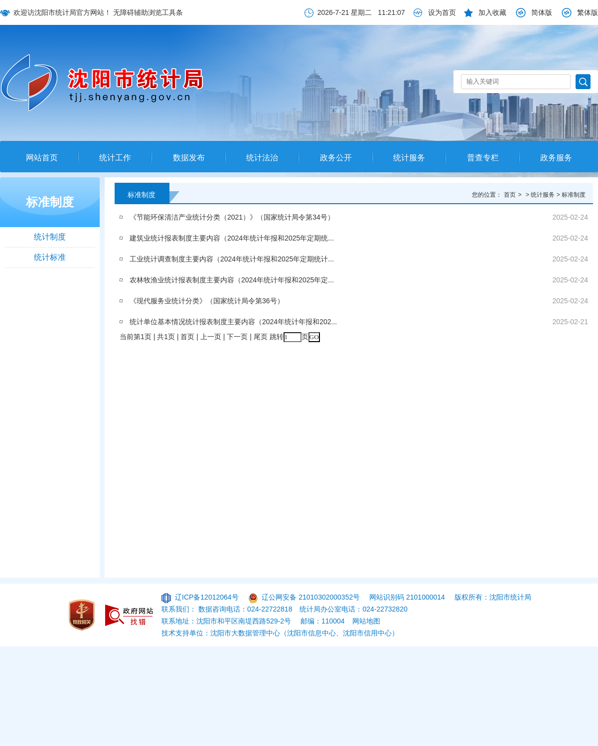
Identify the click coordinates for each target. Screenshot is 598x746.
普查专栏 (483, 157)
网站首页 (42, 157)
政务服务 (556, 157)
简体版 (541, 12)
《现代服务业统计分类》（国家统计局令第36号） (207, 301)
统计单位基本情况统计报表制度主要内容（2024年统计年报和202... (233, 322)
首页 (510, 194)
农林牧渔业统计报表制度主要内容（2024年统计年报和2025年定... (232, 280)
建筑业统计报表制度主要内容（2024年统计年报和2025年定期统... (232, 238)
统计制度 (50, 237)
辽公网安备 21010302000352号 (311, 597)
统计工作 (115, 157)
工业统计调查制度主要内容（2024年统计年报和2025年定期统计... (232, 259)
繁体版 (587, 12)
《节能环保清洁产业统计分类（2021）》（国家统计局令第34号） (232, 217)
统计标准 (50, 257)
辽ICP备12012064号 (207, 597)
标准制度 (50, 202)
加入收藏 (492, 12)
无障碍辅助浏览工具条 (148, 12)
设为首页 (442, 12)
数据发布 (189, 157)
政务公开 (336, 157)
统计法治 (262, 157)
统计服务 (409, 157)
